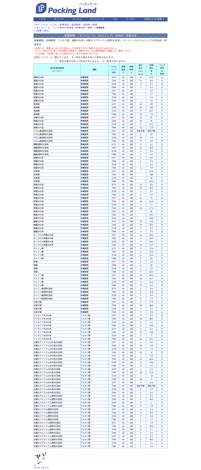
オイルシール (97, 19)
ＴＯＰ (42, 19)
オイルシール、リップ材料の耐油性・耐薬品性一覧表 (64, 28)
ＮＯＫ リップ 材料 (114, 70)
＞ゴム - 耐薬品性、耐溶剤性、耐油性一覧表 (73, 24)
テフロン (131, 19)
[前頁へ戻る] (43, 31)
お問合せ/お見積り (154, 19)
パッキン (77, 19)
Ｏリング (59, 19)
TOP (36, 24)
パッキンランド (41, 468)
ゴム (115, 19)
